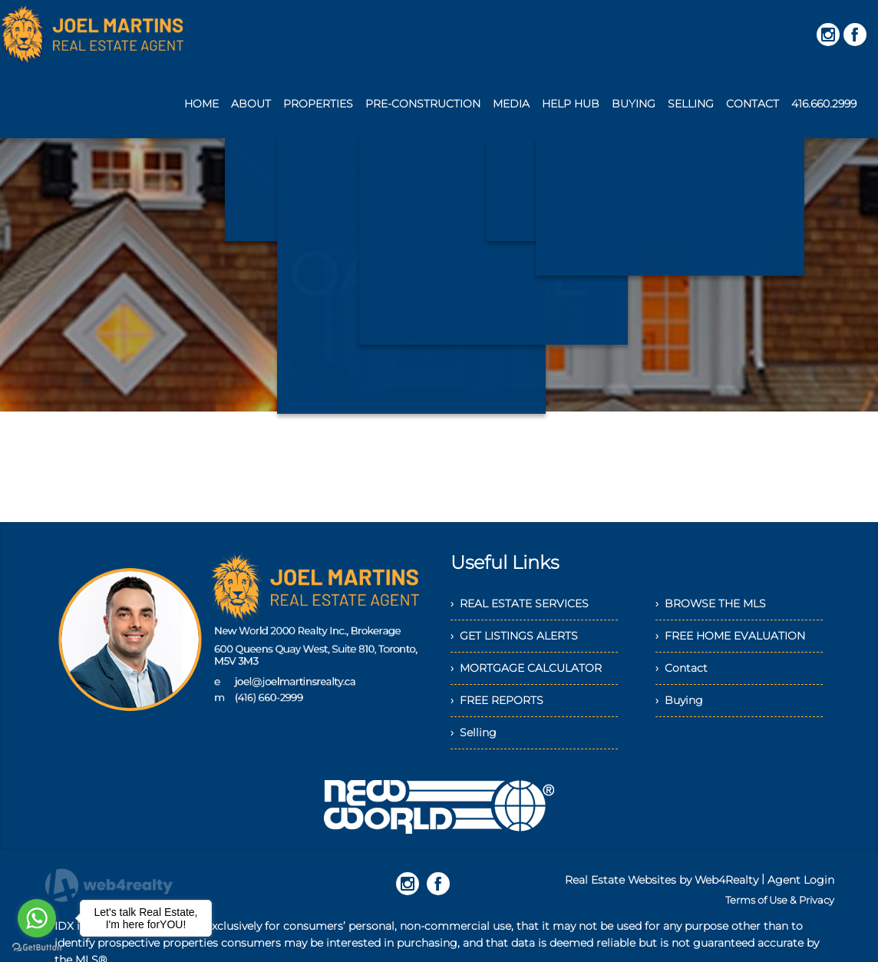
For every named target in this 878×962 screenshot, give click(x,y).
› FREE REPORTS (497, 700)
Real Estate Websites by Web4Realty (661, 880)
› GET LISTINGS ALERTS (514, 636)
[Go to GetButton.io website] (36, 947)
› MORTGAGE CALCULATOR (526, 668)
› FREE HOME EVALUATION (730, 636)
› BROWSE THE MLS (710, 603)
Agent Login (800, 880)
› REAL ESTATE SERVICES (520, 603)
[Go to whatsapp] (37, 918)
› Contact (681, 668)
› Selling (474, 732)
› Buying (679, 700)
